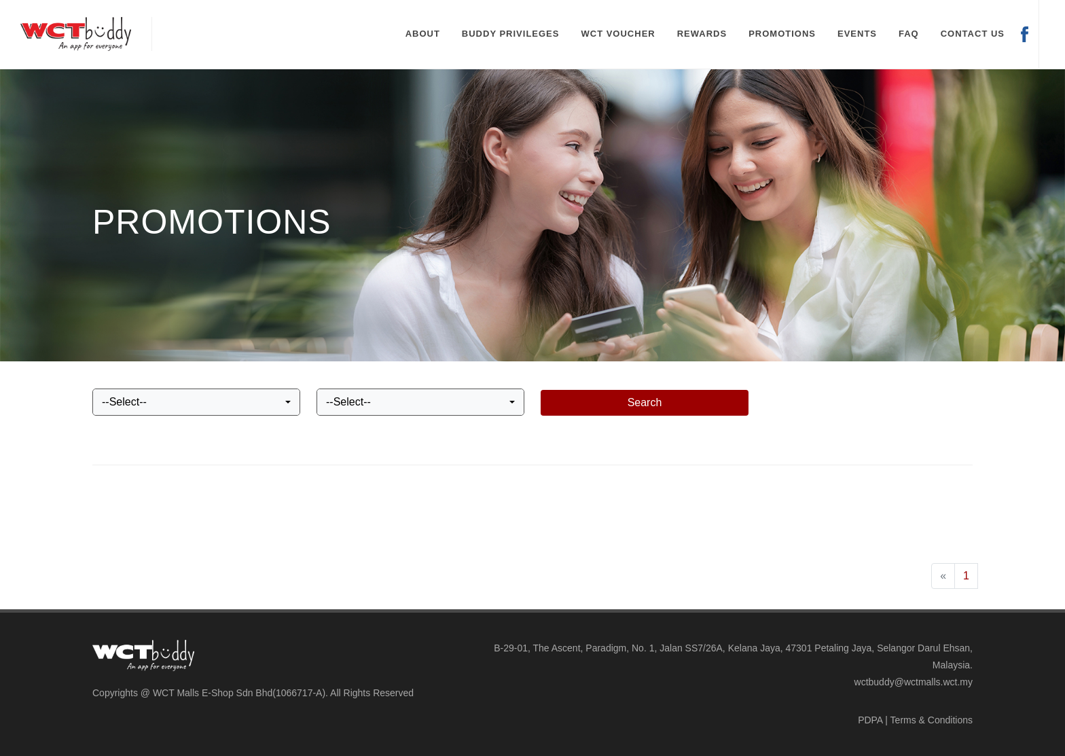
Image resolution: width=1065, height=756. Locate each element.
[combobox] (196, 402)
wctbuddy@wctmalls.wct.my (913, 682)
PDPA (870, 720)
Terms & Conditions (931, 720)
